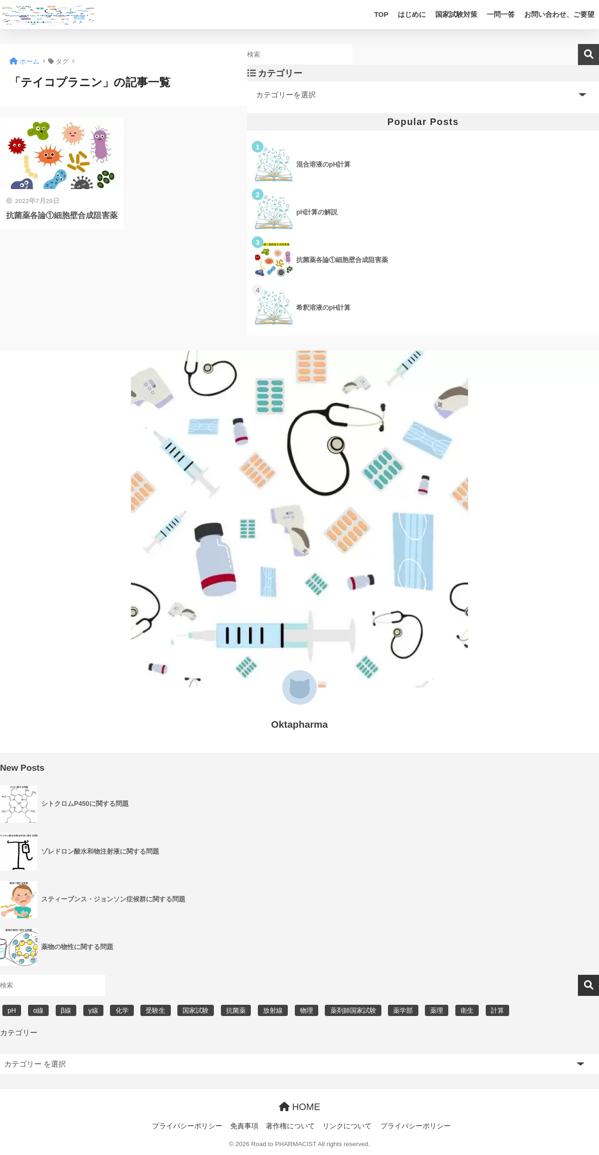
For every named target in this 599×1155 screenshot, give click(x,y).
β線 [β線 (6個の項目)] (66, 1010)
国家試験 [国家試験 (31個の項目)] (196, 1010)
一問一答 (501, 14)
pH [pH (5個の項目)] (11, 1010)
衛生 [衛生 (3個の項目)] (467, 1010)
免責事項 (244, 1126)
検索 (588, 54)
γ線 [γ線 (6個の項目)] (93, 1010)
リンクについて (347, 1126)
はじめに (412, 14)
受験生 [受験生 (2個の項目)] (155, 1010)
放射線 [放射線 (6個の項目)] (273, 1010)
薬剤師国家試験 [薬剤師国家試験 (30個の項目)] (353, 1010)
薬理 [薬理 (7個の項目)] (436, 1010)
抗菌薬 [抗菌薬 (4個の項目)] (236, 1010)
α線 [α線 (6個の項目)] (38, 1010)
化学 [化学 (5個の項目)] (122, 1010)
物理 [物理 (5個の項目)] (306, 1010)
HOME (300, 1107)
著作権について (290, 1126)
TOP (381, 14)
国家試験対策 (456, 14)
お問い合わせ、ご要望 (559, 14)
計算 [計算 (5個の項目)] (497, 1010)
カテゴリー (18, 1033)
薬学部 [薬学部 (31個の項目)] (403, 1010)
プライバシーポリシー (187, 1126)
